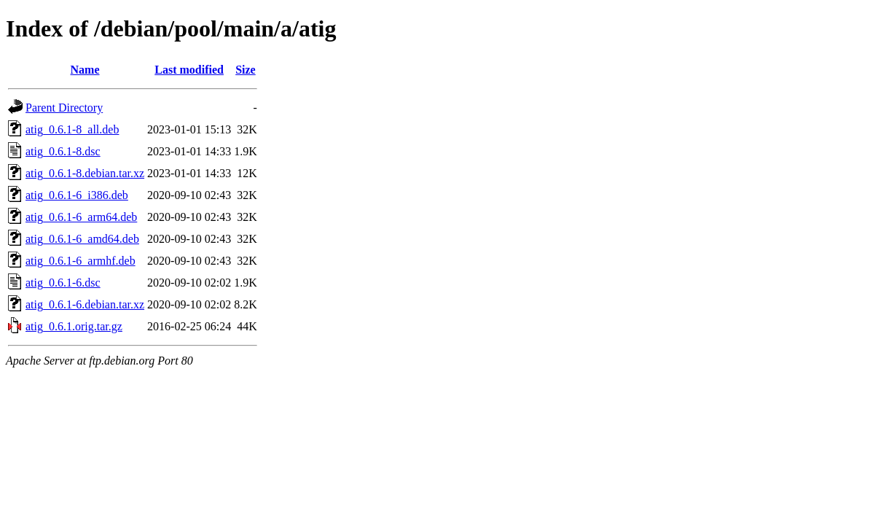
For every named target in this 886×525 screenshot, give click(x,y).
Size (245, 69)
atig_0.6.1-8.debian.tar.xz (85, 173)
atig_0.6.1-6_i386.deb (77, 195)
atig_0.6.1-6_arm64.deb (81, 217)
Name (85, 69)
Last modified (189, 69)
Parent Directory (64, 107)
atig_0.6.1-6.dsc (63, 282)
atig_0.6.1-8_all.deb (72, 129)
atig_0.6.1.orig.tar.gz (74, 326)
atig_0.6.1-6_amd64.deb (82, 239)
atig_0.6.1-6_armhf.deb (81, 260)
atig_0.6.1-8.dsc (63, 151)
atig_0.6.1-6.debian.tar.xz (85, 304)
